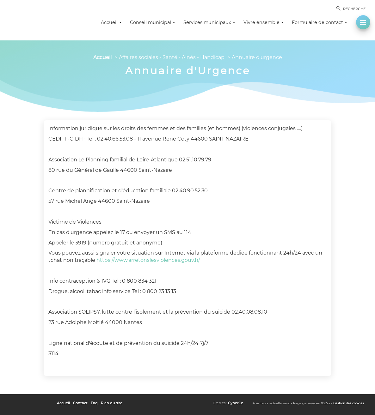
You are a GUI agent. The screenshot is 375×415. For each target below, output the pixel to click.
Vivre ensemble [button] (263, 22)
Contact (80, 403)
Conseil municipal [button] (152, 22)
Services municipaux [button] (209, 22)
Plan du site (111, 403)
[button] (363, 22)
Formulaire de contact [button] (319, 22)
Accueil (102, 57)
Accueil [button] (111, 22)
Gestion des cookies (348, 403)
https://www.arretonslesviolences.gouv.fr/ (148, 260)
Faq (94, 403)
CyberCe (235, 403)
